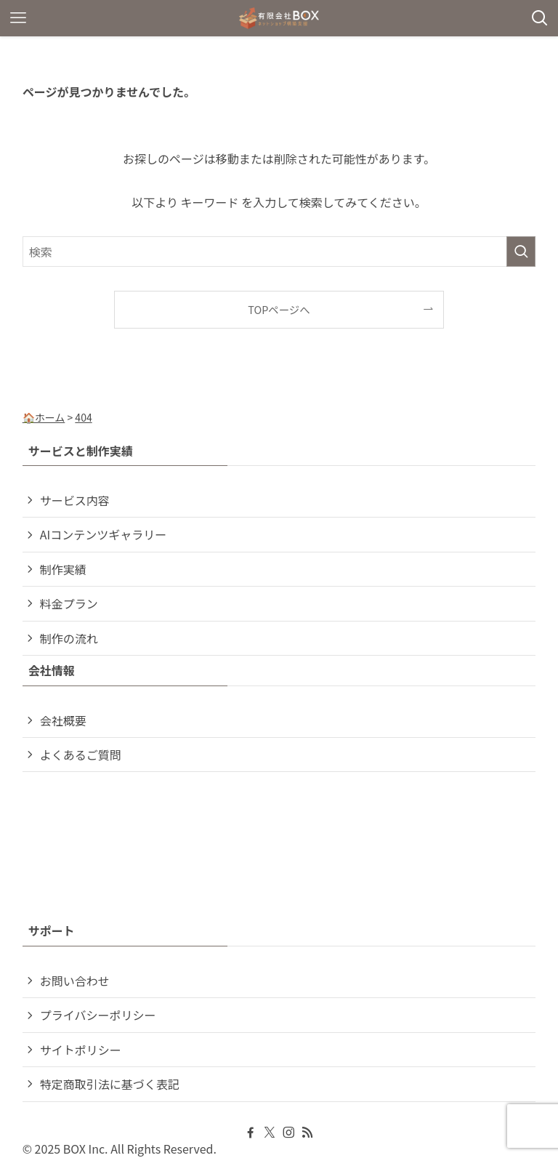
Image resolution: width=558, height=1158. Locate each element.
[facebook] (250, 1132)
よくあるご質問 (80, 754)
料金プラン (69, 603)
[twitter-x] (269, 1132)
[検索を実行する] (520, 251)
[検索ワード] (279, 251)
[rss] (307, 1132)
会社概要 (63, 720)
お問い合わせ (75, 980)
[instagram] (288, 1132)
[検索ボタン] (540, 18)
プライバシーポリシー (98, 1015)
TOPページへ (279, 309)
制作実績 (63, 569)
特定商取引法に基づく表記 (109, 1084)
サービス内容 (75, 500)
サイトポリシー (80, 1049)
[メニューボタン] (18, 18)
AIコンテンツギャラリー (103, 534)
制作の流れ (69, 638)
